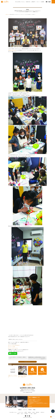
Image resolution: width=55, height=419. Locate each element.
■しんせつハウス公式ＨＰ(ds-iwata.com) (13, 345)
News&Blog (26, 413)
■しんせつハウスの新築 (11, 346)
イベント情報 (30, 413)
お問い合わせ (42, 412)
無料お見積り (37, 412)
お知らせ (22, 413)
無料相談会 (29, 412)
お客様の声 (33, 1)
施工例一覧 (28, 1)
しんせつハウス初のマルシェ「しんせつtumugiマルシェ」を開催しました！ (18, 357)
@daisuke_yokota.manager (12, 50)
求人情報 (33, 412)
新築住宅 (19, 409)
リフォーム (25, 409)
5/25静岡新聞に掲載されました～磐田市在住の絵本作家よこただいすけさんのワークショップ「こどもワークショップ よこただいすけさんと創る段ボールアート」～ (36, 358)
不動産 (34, 409)
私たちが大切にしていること (20, 1)
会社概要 (42, 1)
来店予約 (18, 413)
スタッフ (38, 1)
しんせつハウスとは (20, 412)
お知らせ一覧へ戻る (27, 361)
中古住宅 (29, 409)
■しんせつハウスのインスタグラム (13, 348)
